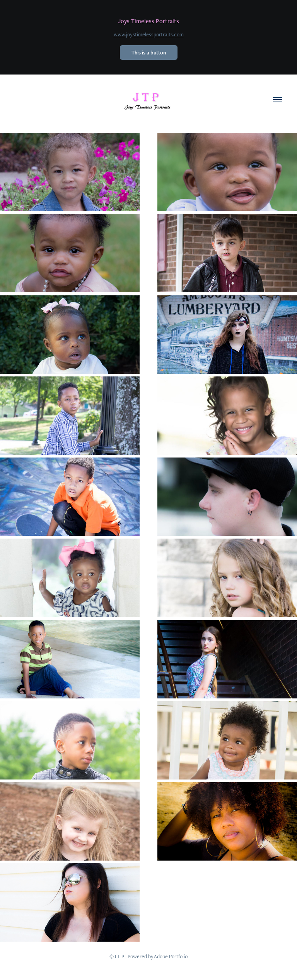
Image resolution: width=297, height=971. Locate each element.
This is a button (148, 52)
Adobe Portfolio (171, 956)
